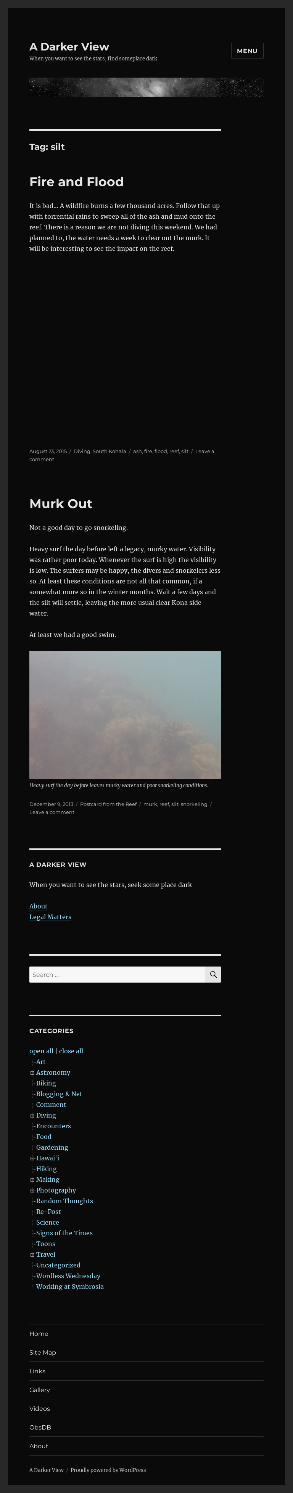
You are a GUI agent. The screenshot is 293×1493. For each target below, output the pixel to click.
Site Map (42, 1352)
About (38, 906)
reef (174, 451)
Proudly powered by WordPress (108, 1470)
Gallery (39, 1390)
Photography (56, 1190)
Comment (51, 1104)
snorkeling (194, 804)
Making (48, 1179)
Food (44, 1136)
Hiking (46, 1169)
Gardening (52, 1147)
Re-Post (48, 1211)
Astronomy (53, 1072)
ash (137, 451)
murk (150, 804)
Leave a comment (51, 812)
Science (47, 1222)
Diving (82, 451)
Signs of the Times (64, 1233)
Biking (46, 1083)
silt (184, 451)
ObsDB (40, 1427)
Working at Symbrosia (70, 1286)
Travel (45, 1254)
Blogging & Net (59, 1094)
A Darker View (69, 46)
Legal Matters (50, 917)
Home (38, 1333)
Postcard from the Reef (108, 804)
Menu (247, 51)
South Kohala (109, 451)
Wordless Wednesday (68, 1276)
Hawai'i (47, 1158)
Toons (45, 1244)
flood (161, 451)
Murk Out (60, 503)
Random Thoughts (64, 1201)
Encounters (53, 1126)
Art (41, 1062)
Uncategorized (58, 1265)
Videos (39, 1408)
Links (37, 1371)
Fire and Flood (76, 181)
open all (41, 1051)
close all (71, 1051)
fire (148, 451)
